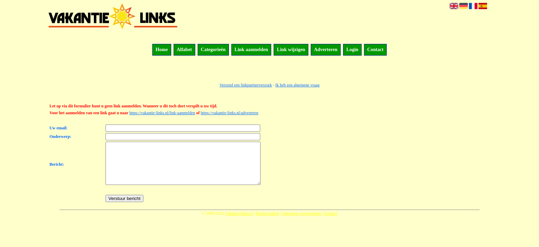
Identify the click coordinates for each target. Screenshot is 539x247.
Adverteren (325, 49)
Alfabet (184, 49)
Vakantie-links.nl (239, 221)
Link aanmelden (251, 49)
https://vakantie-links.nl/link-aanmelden (162, 112)
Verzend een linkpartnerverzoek (245, 85)
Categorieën (213, 49)
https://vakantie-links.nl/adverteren (229, 112)
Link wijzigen (291, 49)
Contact (375, 49)
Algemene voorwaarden (301, 221)
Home (161, 49)
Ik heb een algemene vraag (297, 85)
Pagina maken (267, 221)
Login (352, 49)
